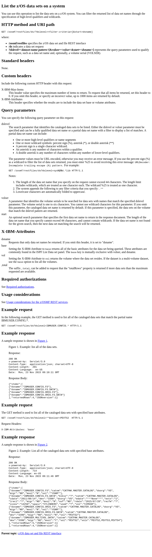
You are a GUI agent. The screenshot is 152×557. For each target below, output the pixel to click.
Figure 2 (42, 453)
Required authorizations (20, 287)
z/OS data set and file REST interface (39, 553)
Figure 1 (42, 342)
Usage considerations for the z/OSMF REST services (37, 303)
